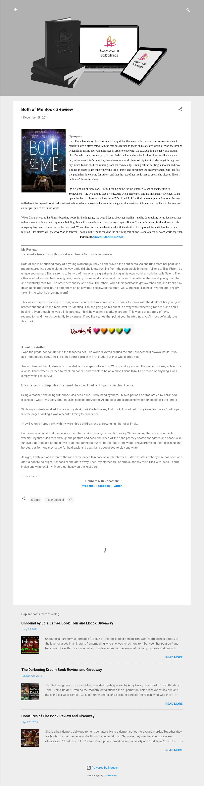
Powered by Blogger (102, 767)
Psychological (55, 500)
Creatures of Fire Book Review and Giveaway (57, 716)
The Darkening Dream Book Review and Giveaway (61, 669)
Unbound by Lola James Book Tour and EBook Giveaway (67, 623)
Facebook (103, 486)
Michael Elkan (111, 775)
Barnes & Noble (114, 236)
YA (71, 500)
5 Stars (35, 500)
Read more (174, 657)
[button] (180, 110)
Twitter (117, 486)
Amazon (97, 236)
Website (88, 486)
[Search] (188, 11)
